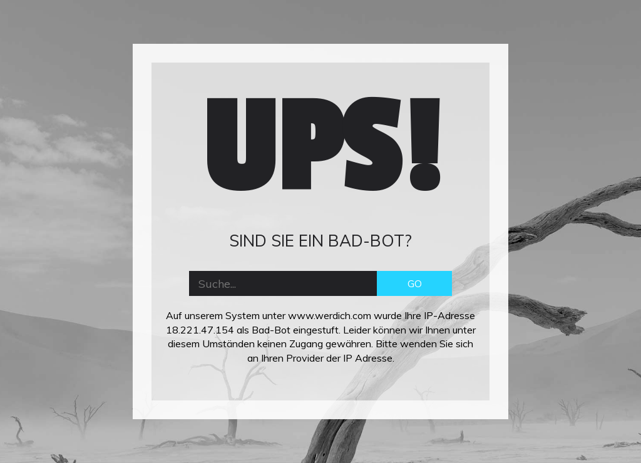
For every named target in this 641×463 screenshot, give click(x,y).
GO (415, 283)
